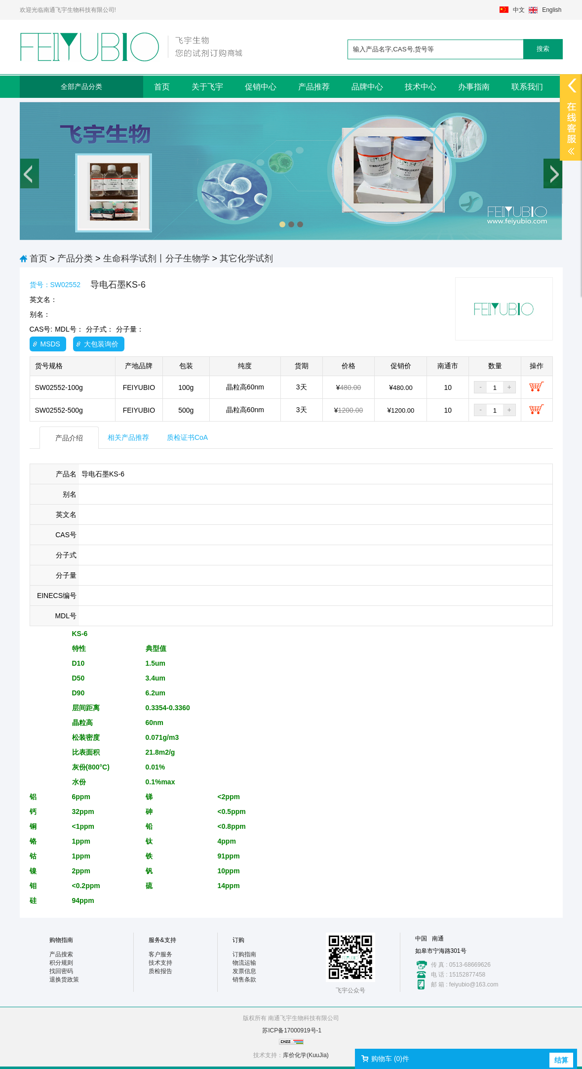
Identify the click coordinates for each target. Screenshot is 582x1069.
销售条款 (244, 979)
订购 (238, 940)
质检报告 (160, 971)
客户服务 (160, 954)
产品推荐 (314, 87)
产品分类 (75, 258)
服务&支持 (162, 940)
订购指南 (244, 954)
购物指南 (61, 940)
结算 (561, 1060)
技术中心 (420, 87)
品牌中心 (367, 87)
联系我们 (527, 87)
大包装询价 (101, 344)
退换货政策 (64, 979)
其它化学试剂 (246, 258)
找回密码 (61, 971)
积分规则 (61, 962)
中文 (519, 9)
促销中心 (260, 87)
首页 (162, 87)
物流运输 (244, 962)
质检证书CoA (187, 437)
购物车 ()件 (390, 1059)
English (551, 9)
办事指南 (474, 87)
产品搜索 (61, 954)
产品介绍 (69, 438)
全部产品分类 (81, 86)
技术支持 (160, 962)
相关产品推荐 (128, 437)
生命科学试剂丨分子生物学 (156, 258)
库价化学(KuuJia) (306, 1055)
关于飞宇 (207, 87)
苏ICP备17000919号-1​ (291, 1030)
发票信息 (244, 971)
